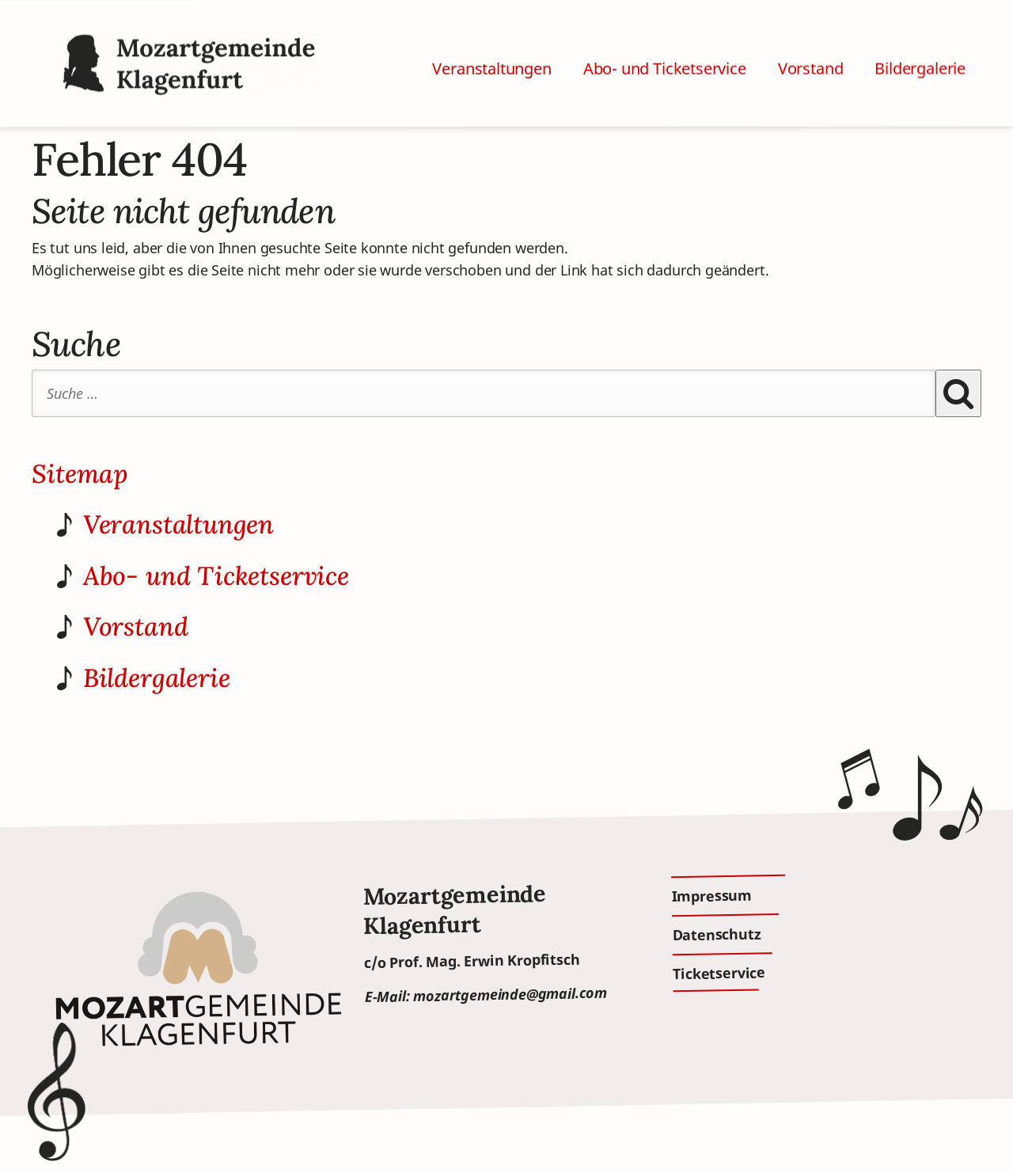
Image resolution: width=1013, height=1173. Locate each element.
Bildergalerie (920, 45)
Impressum (711, 895)
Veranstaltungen (492, 53)
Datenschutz (716, 934)
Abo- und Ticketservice (664, 50)
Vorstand (811, 47)
